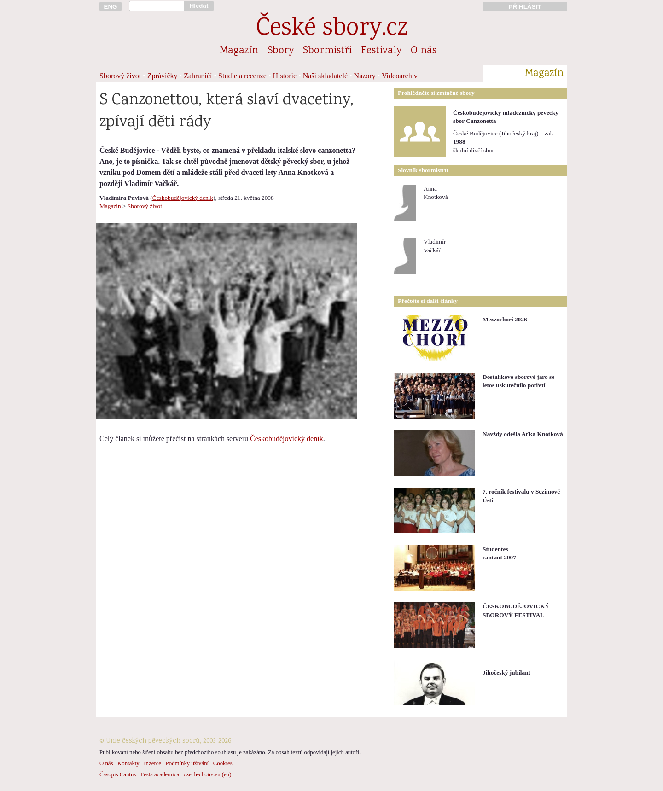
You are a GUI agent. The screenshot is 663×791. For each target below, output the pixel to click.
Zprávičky (162, 76)
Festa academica (159, 774)
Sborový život (120, 76)
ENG (110, 6)
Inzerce (152, 763)
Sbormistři (327, 51)
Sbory (281, 51)
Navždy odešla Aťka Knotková (523, 433)
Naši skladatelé (325, 76)
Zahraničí (198, 76)
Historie (285, 76)
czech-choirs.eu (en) (208, 774)
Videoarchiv (400, 76)
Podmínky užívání (187, 763)
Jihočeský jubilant (506, 672)
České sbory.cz (331, 29)
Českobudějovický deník (182, 197)
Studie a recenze (242, 76)
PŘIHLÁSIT (525, 6)
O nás (423, 51)
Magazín (239, 51)
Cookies (223, 763)
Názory (365, 76)
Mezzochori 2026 (505, 319)
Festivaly (381, 51)
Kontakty (128, 763)
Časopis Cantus (117, 774)
